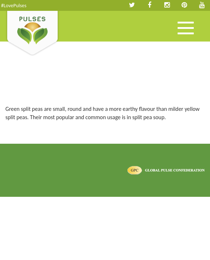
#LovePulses (13, 5)
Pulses (32, 33)
